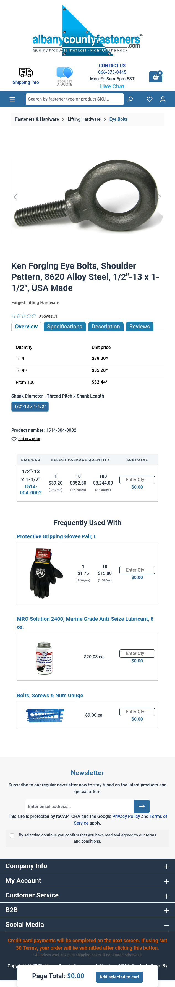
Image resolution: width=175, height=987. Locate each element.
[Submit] (141, 806)
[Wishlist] (149, 99)
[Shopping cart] (155, 76)
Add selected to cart (119, 977)
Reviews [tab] (139, 326)
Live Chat (112, 86)
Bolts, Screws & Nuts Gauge (50, 695)
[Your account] (162, 99)
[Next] (159, 197)
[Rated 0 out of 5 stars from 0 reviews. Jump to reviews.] (34, 316)
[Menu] (12, 99)
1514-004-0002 (31, 490)
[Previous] (15, 197)
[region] (87, 196)
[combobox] (75, 99)
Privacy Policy (126, 816)
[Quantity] (137, 480)
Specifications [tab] (64, 326)
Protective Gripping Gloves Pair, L (56, 536)
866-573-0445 (112, 72)
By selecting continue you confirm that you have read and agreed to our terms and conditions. (87, 838)
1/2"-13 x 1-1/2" (30, 406)
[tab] (106, 326)
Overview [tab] (26, 326)
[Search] (130, 99)
